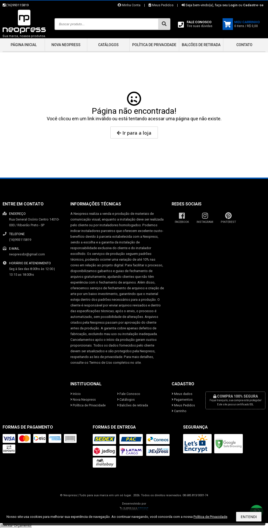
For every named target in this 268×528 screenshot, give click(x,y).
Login (233, 5)
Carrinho (179, 411)
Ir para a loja (134, 133)
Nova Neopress (66, 45)
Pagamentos (182, 399)
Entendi (249, 516)
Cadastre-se (253, 5)
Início (75, 394)
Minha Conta (129, 5)
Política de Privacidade (154, 45)
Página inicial (24, 45)
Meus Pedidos (161, 5)
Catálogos (108, 45)
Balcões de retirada (201, 45)
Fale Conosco (128, 394)
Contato (244, 45)
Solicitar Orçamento (16, 525)
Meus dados (182, 394)
